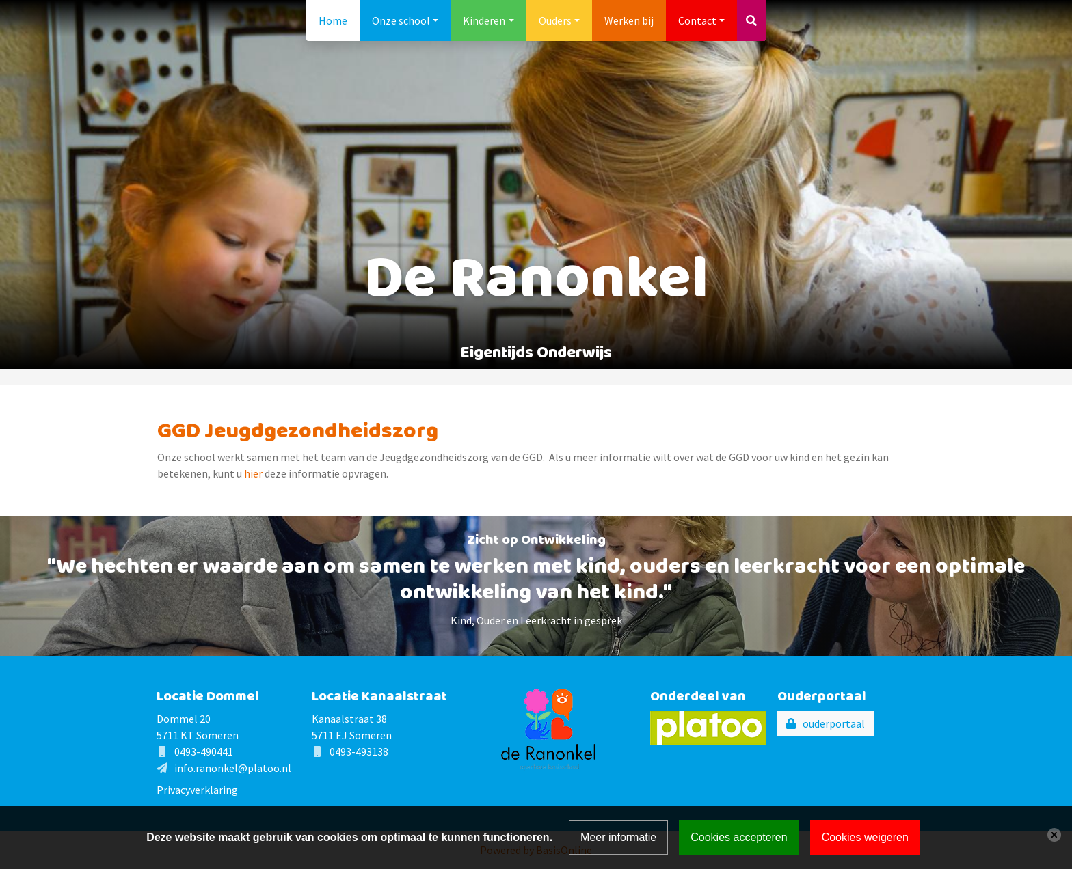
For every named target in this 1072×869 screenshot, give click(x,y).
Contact (697, 20)
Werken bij (629, 20)
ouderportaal (834, 723)
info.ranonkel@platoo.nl (232, 768)
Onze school (401, 20)
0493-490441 (203, 751)
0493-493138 (359, 751)
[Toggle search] (751, 20)
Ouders (555, 20)
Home (333, 20)
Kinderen (484, 20)
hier (254, 473)
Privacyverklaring (197, 790)
